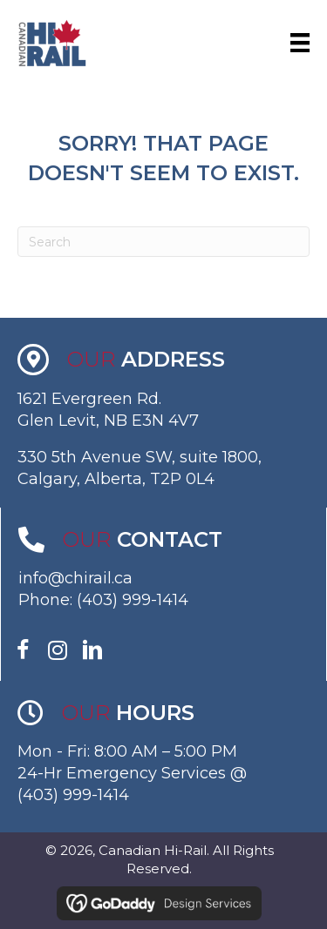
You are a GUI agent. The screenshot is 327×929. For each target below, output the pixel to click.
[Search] (163, 241)
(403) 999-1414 (132, 599)
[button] (23, 650)
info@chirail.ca (75, 578)
